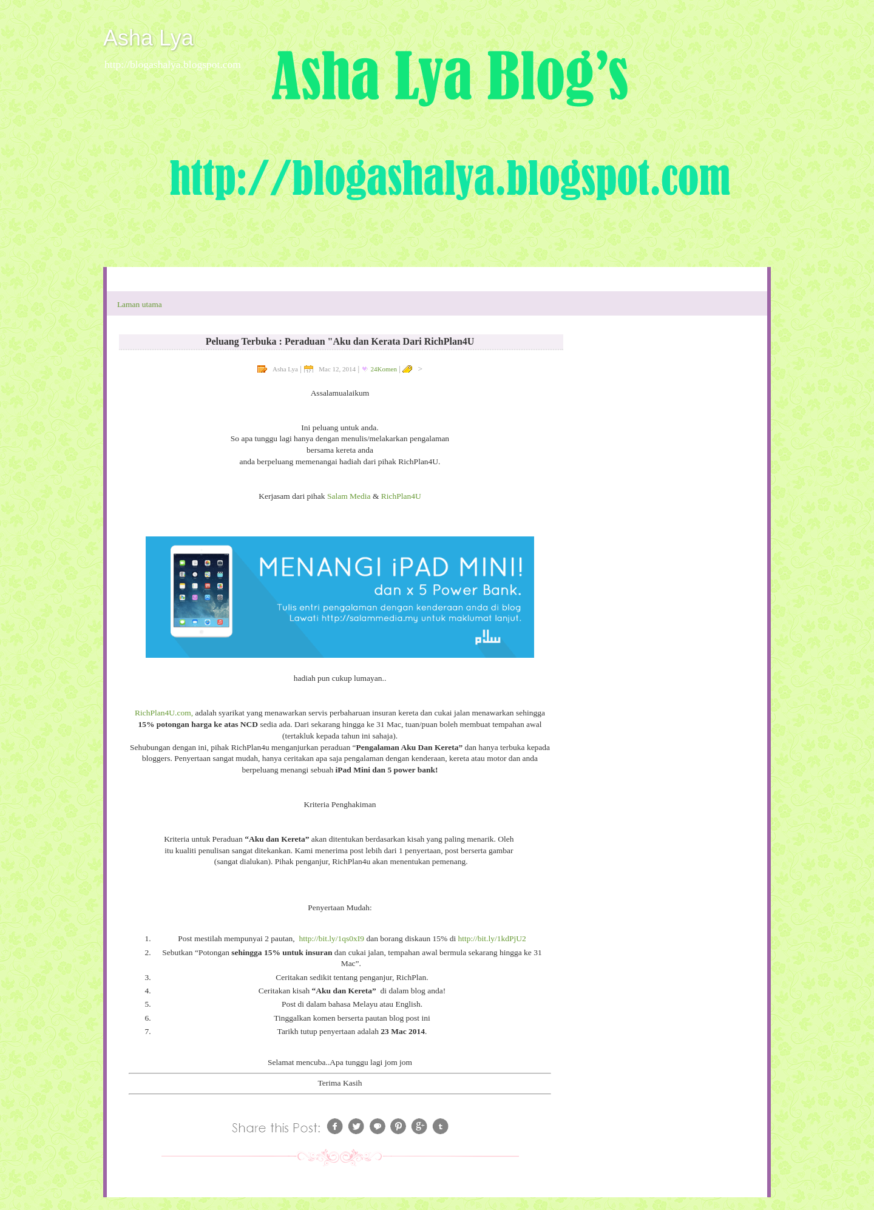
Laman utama (139, 304)
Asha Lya (148, 37)
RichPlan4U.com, (164, 712)
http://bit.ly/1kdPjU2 (492, 938)
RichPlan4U (401, 496)
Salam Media (349, 496)
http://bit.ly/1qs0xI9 (331, 938)
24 (384, 369)
